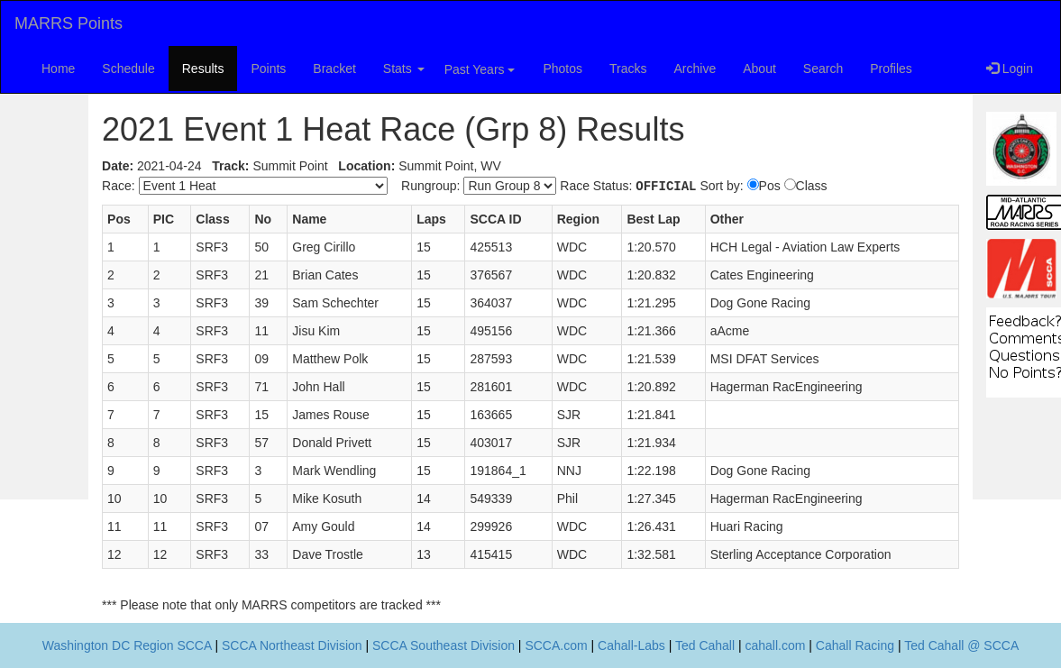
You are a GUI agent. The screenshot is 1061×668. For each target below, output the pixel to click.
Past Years (480, 69)
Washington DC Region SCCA (127, 645)
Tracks (627, 68)
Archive (695, 68)
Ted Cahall (705, 645)
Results (203, 68)
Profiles (891, 68)
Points (268, 68)
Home (58, 68)
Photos (562, 68)
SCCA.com (556, 645)
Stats (404, 68)
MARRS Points (68, 23)
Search (823, 68)
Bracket (334, 68)
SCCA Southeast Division (443, 645)
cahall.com (775, 645)
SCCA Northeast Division (292, 645)
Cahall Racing (855, 645)
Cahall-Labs (631, 645)
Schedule (128, 68)
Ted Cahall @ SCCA (961, 645)
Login (1009, 68)
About (759, 68)
